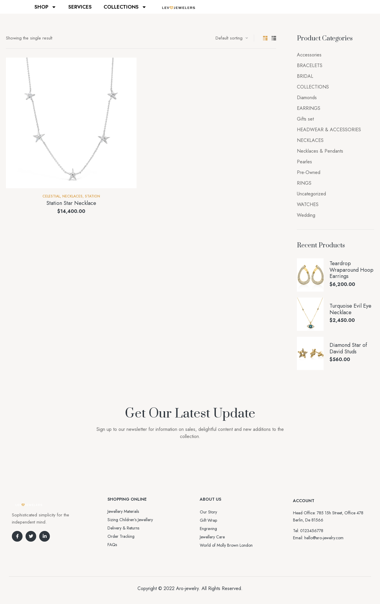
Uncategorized (311, 193)
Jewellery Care (212, 537)
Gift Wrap (208, 520)
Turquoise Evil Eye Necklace (350, 309)
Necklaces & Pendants (320, 151)
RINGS (304, 183)
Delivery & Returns (123, 528)
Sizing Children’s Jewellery (130, 520)
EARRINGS (308, 108)
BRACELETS (309, 65)
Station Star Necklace (71, 203)
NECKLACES (72, 196)
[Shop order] (232, 38)
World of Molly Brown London (226, 545)
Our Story (208, 512)
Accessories (309, 54)
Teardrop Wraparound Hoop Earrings (351, 270)
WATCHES (308, 204)
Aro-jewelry (187, 588)
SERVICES (80, 6)
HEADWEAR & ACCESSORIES (329, 129)
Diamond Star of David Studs (348, 348)
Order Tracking (120, 536)
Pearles (304, 161)
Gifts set (305, 119)
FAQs (112, 545)
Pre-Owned (308, 172)
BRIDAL (305, 76)
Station (92, 196)
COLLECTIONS (125, 6)
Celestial (51, 196)
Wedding (306, 215)
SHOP (45, 6)
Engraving (208, 529)
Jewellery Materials (123, 511)
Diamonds (307, 97)
